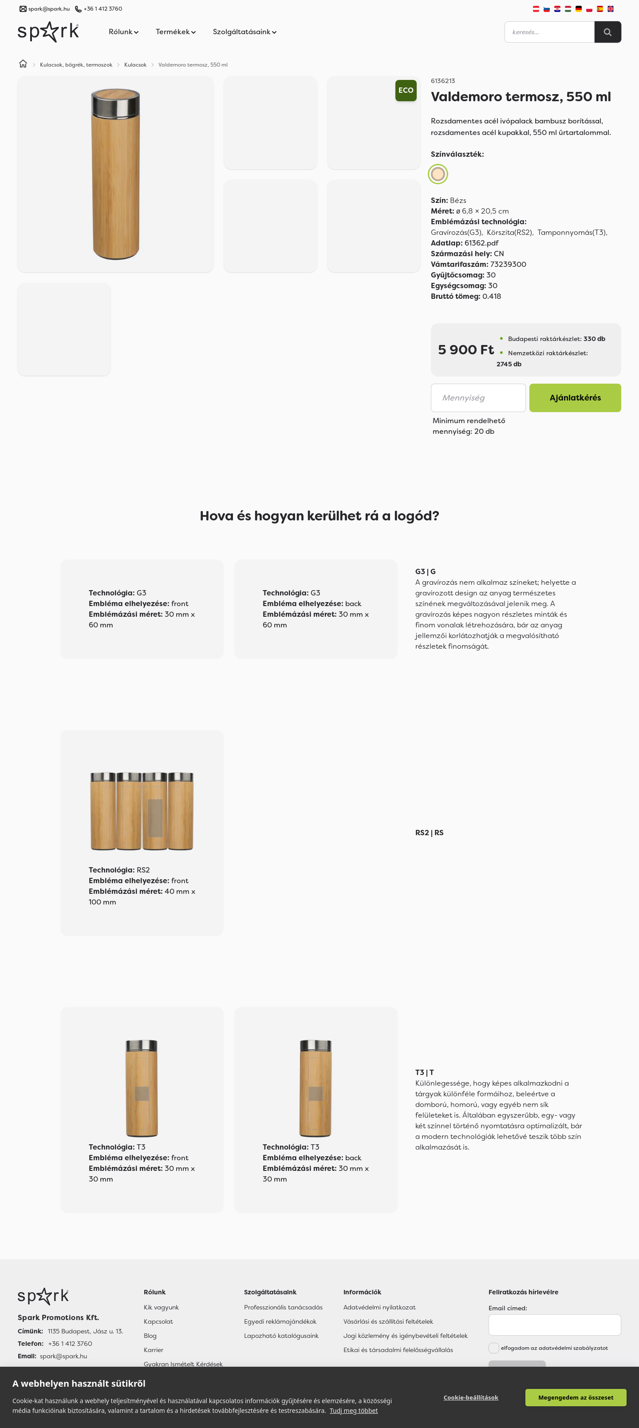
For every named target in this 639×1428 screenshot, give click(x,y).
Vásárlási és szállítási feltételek (388, 1321)
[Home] (23, 64)
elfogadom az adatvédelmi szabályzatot (554, 1348)
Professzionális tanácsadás (283, 1307)
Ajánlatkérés (575, 398)
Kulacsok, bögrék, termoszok (76, 64)
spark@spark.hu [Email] (63, 1356)
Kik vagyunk (161, 1307)
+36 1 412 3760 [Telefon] (70, 1344)
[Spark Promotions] (48, 32)
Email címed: (508, 1308)
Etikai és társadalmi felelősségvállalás (398, 1350)
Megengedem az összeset (576, 1397)
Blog (150, 1336)
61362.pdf (464, 243)
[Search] (608, 32)
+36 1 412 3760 (103, 8)
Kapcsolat (158, 1321)
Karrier (153, 1350)
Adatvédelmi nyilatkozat (379, 1307)
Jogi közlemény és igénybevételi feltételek (405, 1336)
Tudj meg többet (354, 1410)
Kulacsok (135, 64)
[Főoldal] (70, 1296)
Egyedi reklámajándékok (280, 1321)
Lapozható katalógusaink (281, 1336)
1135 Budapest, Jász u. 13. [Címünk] (85, 1331)
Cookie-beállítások (471, 1397)
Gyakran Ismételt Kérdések (183, 1364)
